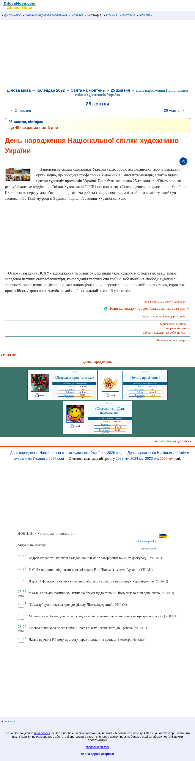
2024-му (137, 458)
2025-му (122, 458)
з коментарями (148, 548)
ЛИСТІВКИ (127, 15)
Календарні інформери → (173, 340)
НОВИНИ (76, 15)
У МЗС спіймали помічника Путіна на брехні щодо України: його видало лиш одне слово (94, 593)
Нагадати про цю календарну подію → (165, 316)
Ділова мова (19, 90)
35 (153, 398)
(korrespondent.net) (131, 639)
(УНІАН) (155, 558)
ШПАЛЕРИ (145, 15)
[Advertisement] (97, 55)
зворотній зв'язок (97, 747)
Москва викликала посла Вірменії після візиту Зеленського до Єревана (81, 628)
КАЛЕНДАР (93, 15)
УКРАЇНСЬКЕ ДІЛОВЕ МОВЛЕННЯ (45, 15)
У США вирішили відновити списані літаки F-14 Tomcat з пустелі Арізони (83, 569)
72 (118, 432)
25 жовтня (120, 90)
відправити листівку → (175, 324)
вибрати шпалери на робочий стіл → (166, 332)
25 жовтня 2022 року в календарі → (167, 301)
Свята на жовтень (88, 90)
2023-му (151, 458)
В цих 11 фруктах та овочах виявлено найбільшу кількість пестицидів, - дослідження (91, 581)
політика (9, 721)
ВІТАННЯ (111, 15)
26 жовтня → (174, 110)
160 (82, 398)
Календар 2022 (51, 90)
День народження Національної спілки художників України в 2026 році (66, 453)
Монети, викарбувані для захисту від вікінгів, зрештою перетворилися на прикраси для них (96, 616)
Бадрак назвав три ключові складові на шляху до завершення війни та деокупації (88, 558)
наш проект (42, 733)
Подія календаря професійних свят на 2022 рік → (147, 308)
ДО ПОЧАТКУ (11, 15)
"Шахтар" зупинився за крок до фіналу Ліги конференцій (71, 604)
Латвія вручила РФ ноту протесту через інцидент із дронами (73, 639)
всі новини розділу (146, 541)
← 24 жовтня (20, 110)
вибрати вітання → (178, 328)
